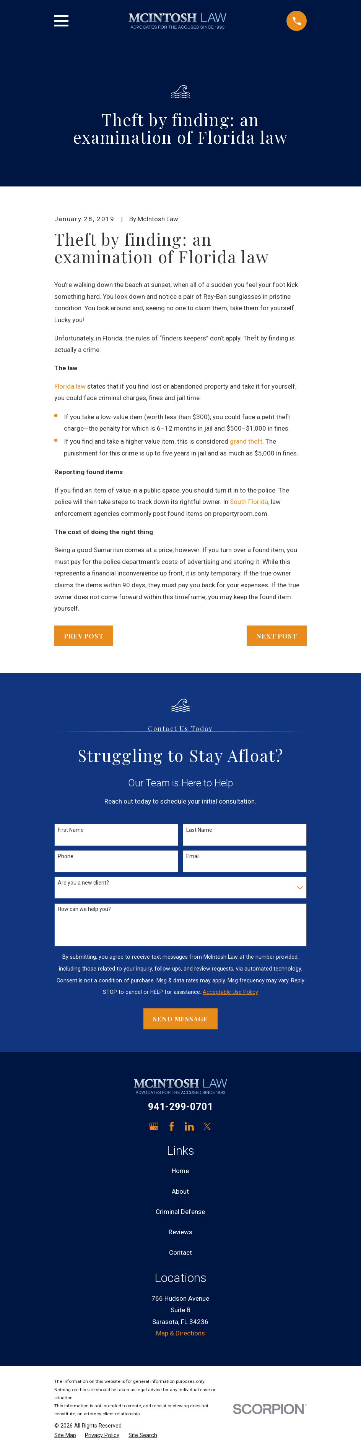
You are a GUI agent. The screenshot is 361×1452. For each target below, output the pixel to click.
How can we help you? (84, 909)
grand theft (246, 441)
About (180, 1191)
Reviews (180, 1232)
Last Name (199, 830)
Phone (65, 856)
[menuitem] (65, 1436)
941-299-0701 (180, 1106)
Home (180, 1171)
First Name (71, 830)
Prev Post (84, 636)
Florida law (70, 386)
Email (193, 856)
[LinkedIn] (189, 1126)
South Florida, (249, 502)
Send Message (180, 1018)
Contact (180, 1252)
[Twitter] (207, 1126)
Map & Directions (180, 1333)
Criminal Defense (180, 1211)
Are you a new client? (83, 883)
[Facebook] (171, 1126)
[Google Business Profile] (153, 1126)
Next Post (276, 636)
